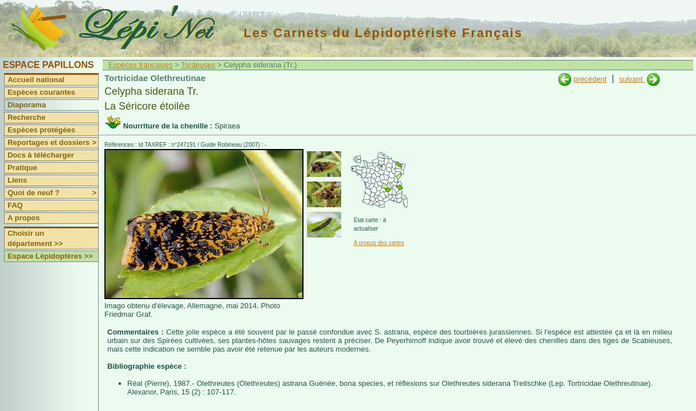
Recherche (26, 117)
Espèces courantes (41, 92)
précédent (589, 79)
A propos (23, 217)
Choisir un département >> (35, 238)
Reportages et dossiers (52, 143)
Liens (17, 180)
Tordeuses (198, 65)
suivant (632, 79)
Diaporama (26, 104)
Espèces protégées (41, 130)
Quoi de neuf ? (52, 193)
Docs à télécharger (40, 155)
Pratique (22, 167)
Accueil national (35, 79)
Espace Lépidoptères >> (50, 256)
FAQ (15, 205)
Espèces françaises (140, 65)
